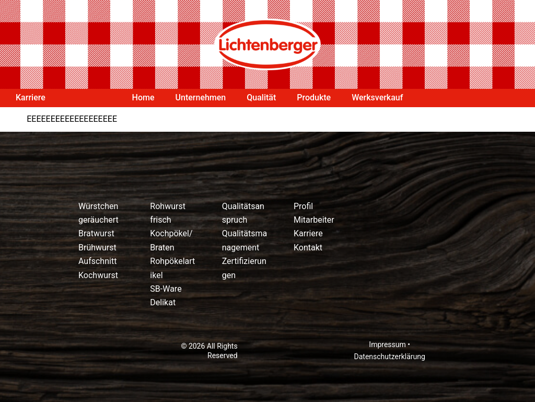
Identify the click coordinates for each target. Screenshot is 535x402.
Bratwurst (96, 233)
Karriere (30, 97)
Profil (303, 206)
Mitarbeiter (314, 220)
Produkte (314, 97)
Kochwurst (98, 275)
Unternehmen (201, 97)
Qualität (261, 97)
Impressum (387, 344)
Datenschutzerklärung (389, 356)
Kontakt (308, 247)
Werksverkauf (377, 97)
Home (143, 97)
